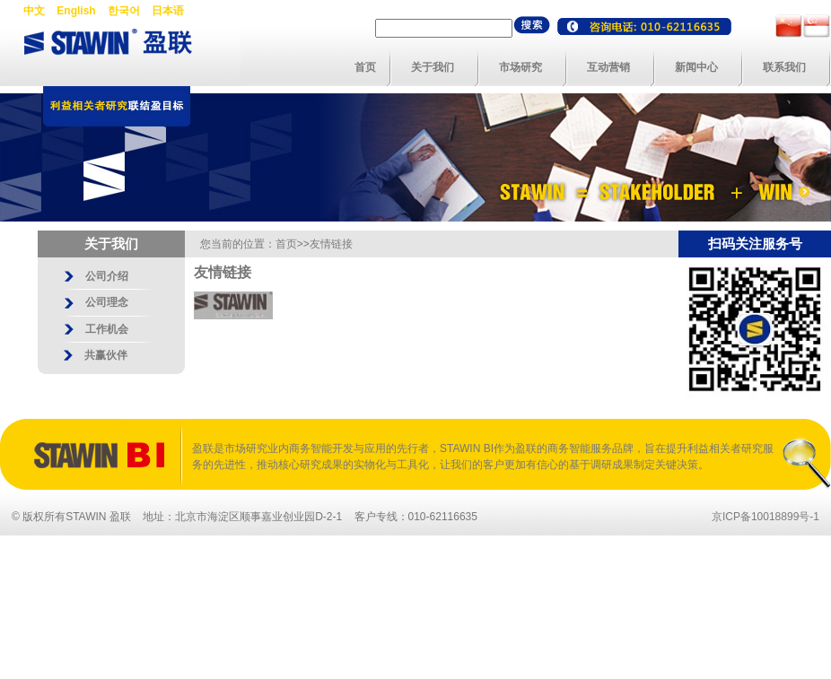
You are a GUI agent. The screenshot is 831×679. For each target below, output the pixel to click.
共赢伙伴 (105, 355)
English (76, 10)
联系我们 (784, 67)
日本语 (168, 10)
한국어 (124, 10)
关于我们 (432, 67)
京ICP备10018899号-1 (765, 516)
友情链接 (331, 244)
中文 (34, 10)
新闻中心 (696, 67)
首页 (365, 67)
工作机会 (106, 329)
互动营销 (608, 67)
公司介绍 (106, 276)
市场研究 (520, 67)
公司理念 (106, 302)
